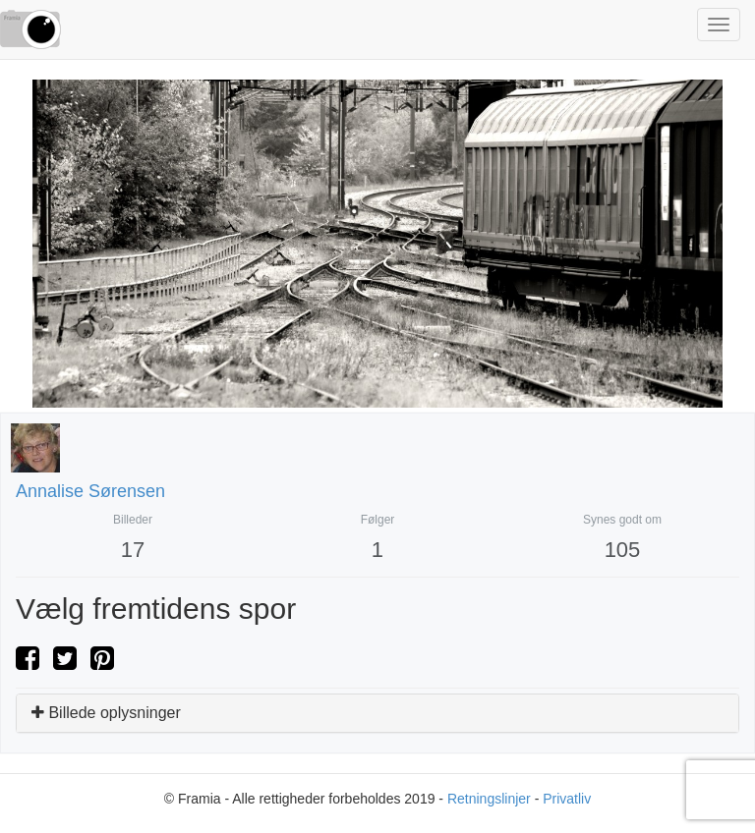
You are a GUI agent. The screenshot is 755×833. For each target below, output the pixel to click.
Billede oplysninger (106, 712)
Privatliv (567, 798)
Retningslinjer (489, 798)
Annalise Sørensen (90, 491)
